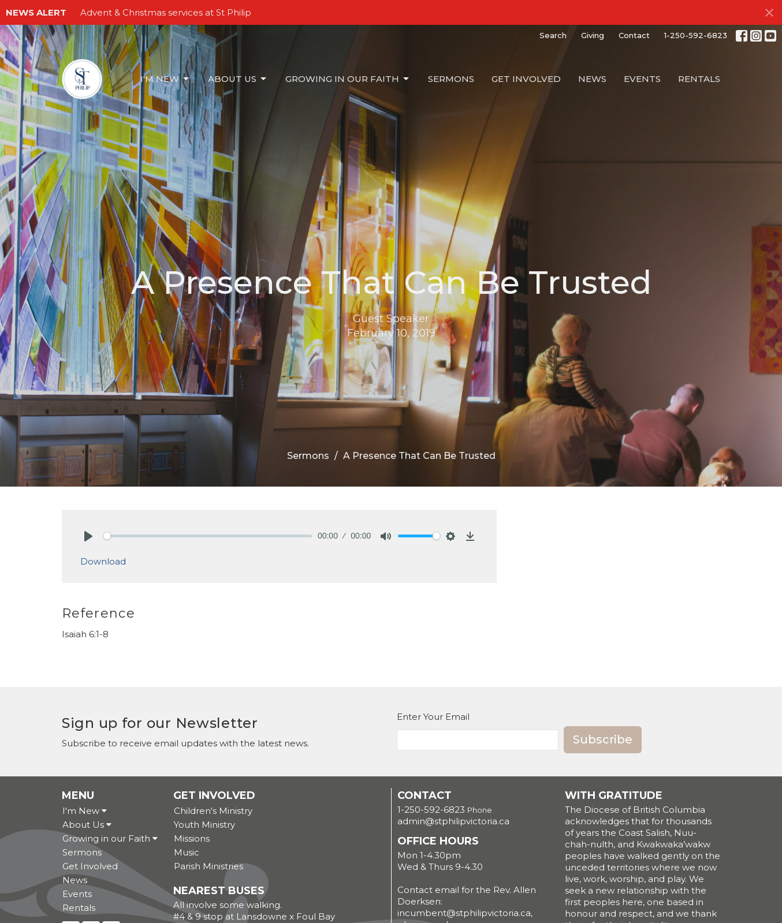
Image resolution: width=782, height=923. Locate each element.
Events (642, 78)
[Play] (88, 536)
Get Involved (526, 78)
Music (186, 852)
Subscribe (602, 739)
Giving (592, 35)
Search (553, 35)
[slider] (207, 535)
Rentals (699, 78)
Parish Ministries (208, 866)
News (592, 78)
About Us (238, 79)
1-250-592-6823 (695, 35)
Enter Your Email (433, 716)
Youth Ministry (204, 824)
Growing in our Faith (348, 79)
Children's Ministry (213, 810)
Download (103, 561)
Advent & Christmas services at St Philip (165, 12)
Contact (634, 35)
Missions (192, 838)
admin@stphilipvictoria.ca (453, 821)
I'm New (165, 79)
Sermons (451, 78)
